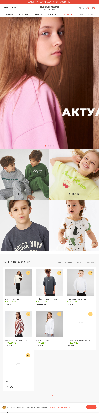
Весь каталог (91, 262)
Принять (91, 407)
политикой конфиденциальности (60, 407)
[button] (45, 146)
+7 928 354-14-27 (9, 8)
